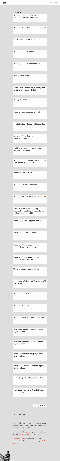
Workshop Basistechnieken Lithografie (28, 317)
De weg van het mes (21, 100)
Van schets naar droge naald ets (26, 269)
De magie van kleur (21, 76)
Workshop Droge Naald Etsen (25, 184)
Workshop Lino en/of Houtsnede (26, 233)
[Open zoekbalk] (49, 2)
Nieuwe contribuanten (19, 438)
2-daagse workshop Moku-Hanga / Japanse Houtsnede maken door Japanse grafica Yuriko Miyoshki (29, 211)
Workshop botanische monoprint (26, 64)
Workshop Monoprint (22, 305)
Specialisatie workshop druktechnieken (29, 124)
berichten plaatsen (25, 432)
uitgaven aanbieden (25, 434)
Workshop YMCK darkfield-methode (27, 196)
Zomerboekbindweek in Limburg (26, 39)
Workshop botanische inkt (24, 51)
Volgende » (43, 405)
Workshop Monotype (21, 27)
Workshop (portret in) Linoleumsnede (28, 221)
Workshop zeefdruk (21, 293)
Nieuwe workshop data (22, 172)
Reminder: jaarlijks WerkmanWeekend (28, 378)
